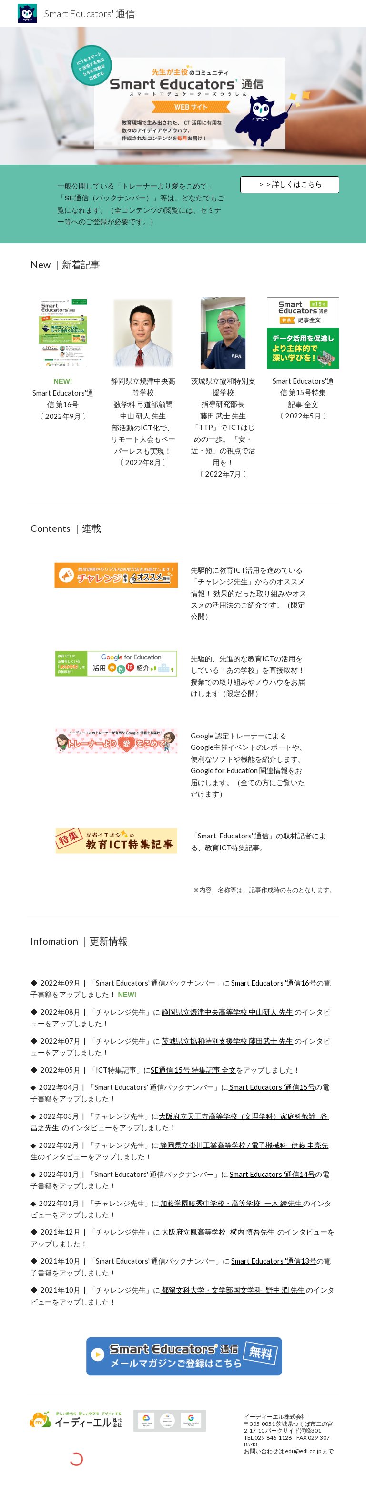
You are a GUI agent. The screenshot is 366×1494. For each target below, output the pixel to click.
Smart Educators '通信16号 (273, 983)
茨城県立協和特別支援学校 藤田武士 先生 (227, 1041)
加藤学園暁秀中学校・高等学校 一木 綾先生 (231, 1203)
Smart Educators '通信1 (266, 1087)
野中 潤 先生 (285, 1290)
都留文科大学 (182, 1290)
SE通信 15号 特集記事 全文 (193, 1070)
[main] (142, 204)
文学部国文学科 (237, 1290)
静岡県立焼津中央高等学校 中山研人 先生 (227, 1012)
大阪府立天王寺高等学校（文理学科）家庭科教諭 (237, 1116)
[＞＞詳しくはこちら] (289, 184)
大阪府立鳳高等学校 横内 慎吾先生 (219, 1232)
